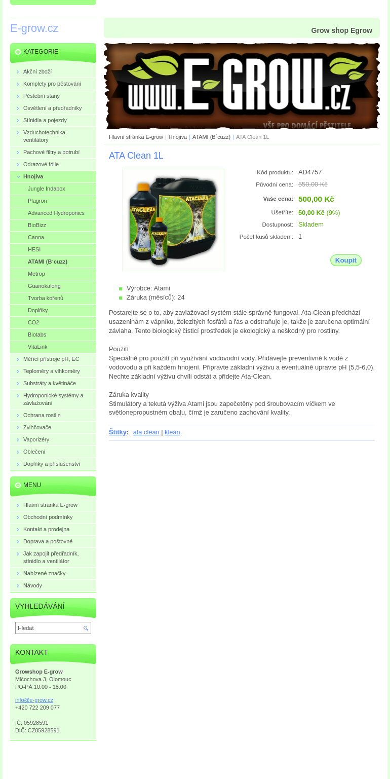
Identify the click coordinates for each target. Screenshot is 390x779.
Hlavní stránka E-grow (136, 137)
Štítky (118, 432)
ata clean (146, 432)
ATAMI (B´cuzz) (211, 137)
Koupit (346, 260)
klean (172, 432)
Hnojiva (178, 137)
